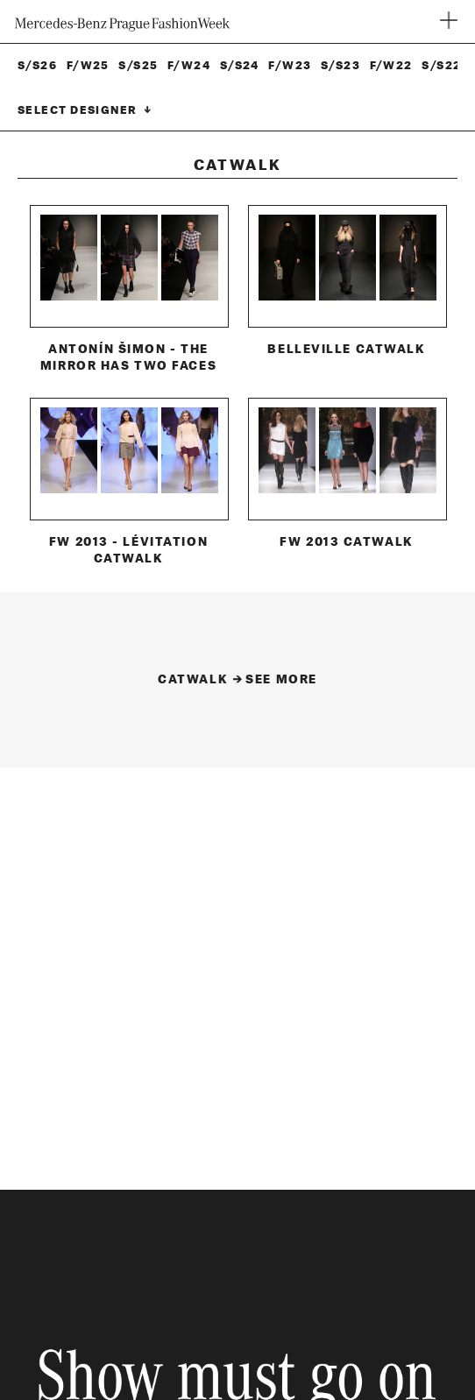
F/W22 (391, 65)
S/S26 (37, 65)
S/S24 (239, 65)
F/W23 (289, 65)
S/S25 (138, 65)
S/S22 (441, 65)
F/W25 (88, 65)
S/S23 (340, 65)
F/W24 (188, 65)
